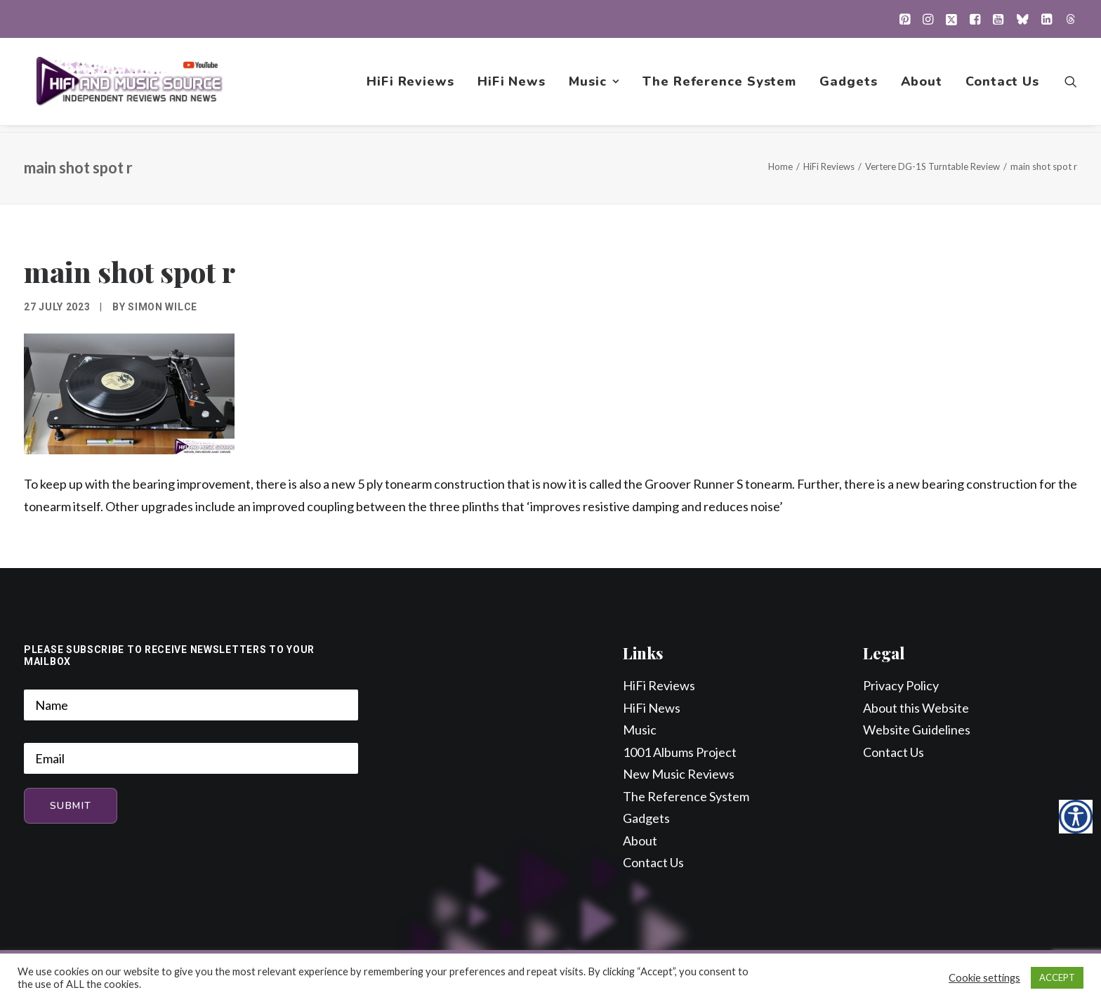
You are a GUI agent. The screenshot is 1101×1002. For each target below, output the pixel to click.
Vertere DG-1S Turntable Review (932, 167)
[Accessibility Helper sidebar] (1076, 816)
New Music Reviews (678, 774)
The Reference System (719, 85)
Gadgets (848, 85)
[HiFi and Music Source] (130, 85)
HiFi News (511, 85)
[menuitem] (904, 19)
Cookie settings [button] (984, 978)
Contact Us (1002, 85)
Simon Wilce (162, 307)
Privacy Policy (901, 686)
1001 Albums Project (680, 752)
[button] (904, 19)
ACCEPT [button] (1057, 977)
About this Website (916, 708)
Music (594, 85)
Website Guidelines (916, 730)
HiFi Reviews (410, 85)
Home (780, 167)
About (922, 85)
